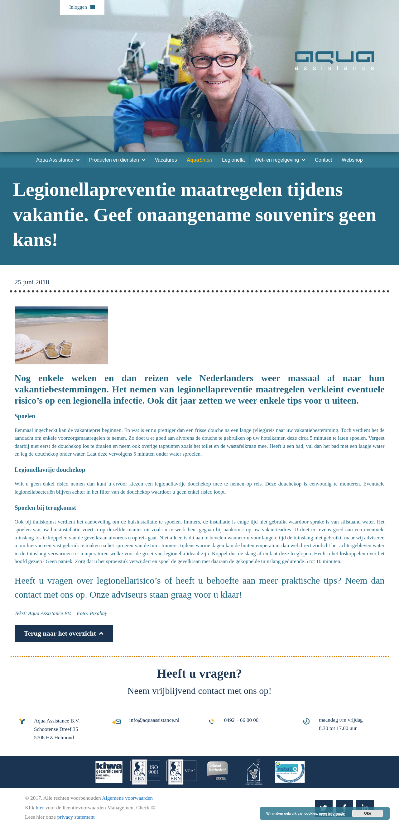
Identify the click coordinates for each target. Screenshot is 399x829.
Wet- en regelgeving (279, 160)
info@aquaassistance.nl (154, 720)
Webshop (352, 160)
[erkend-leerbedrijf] (217, 772)
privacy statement (75, 817)
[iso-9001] (145, 772)
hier (40, 808)
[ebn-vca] (181, 772)
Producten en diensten (117, 160)
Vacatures (166, 160)
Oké (367, 813)
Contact (323, 160)
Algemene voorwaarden (127, 798)
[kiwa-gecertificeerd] (109, 772)
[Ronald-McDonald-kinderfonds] (254, 772)
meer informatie (332, 813)
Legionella (233, 160)
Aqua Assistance (57, 160)
